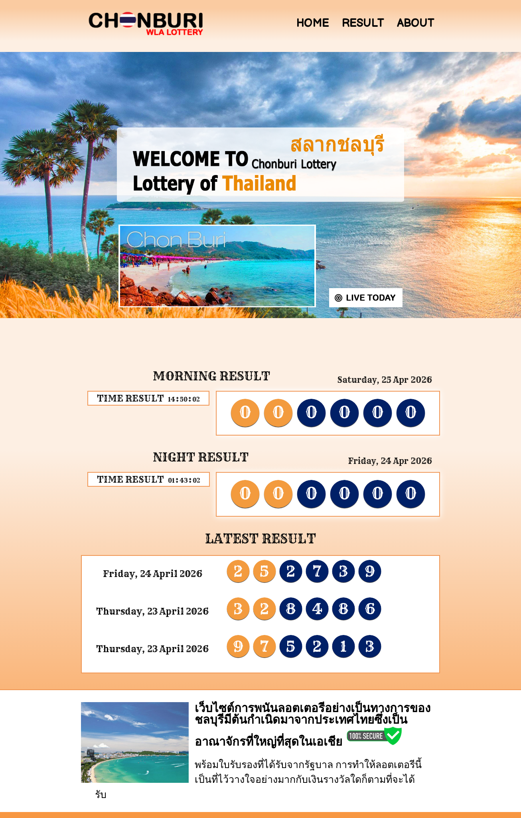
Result (363, 23)
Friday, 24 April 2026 (152, 573)
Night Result (201, 457)
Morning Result (211, 376)
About (415, 23)
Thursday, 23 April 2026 (152, 611)
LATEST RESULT (260, 539)
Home (312, 23)
